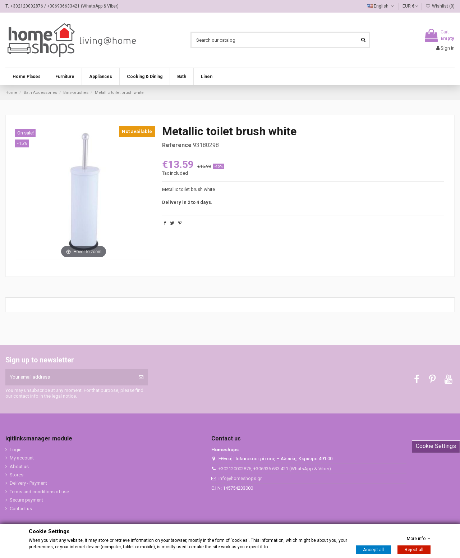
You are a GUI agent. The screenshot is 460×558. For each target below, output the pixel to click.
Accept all (373, 549)
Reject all (414, 549)
